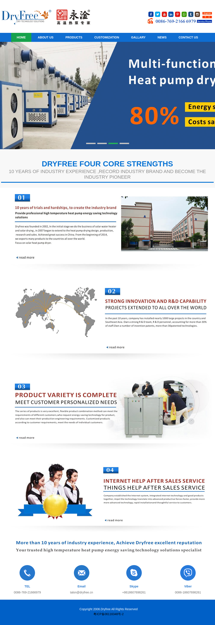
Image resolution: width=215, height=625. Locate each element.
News (162, 37)
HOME (21, 37)
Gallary (138, 37)
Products (74, 37)
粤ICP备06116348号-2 (108, 614)
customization (106, 37)
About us (45, 37)
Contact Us (188, 37)
